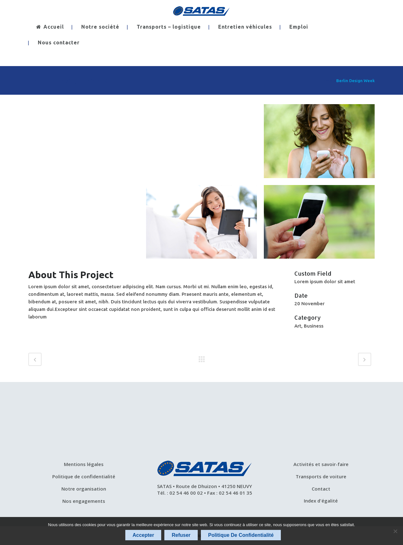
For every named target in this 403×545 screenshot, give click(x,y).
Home (326, 80)
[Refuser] (395, 531)
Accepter (143, 535)
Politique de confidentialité (83, 476)
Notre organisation (83, 489)
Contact (321, 489)
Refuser (181, 535)
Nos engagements (83, 501)
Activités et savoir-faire (321, 464)
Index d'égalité (321, 500)
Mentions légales (84, 464)
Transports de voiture (321, 476)
